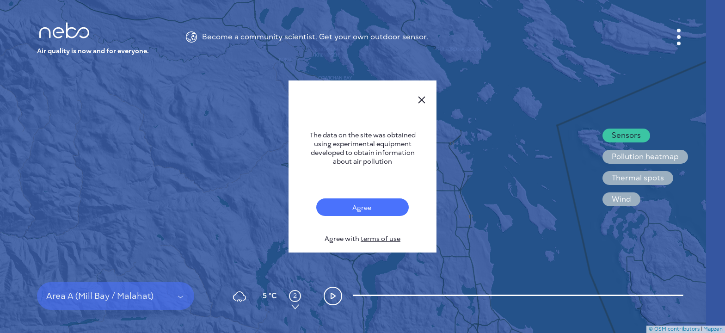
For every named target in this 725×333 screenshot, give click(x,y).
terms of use (380, 238)
